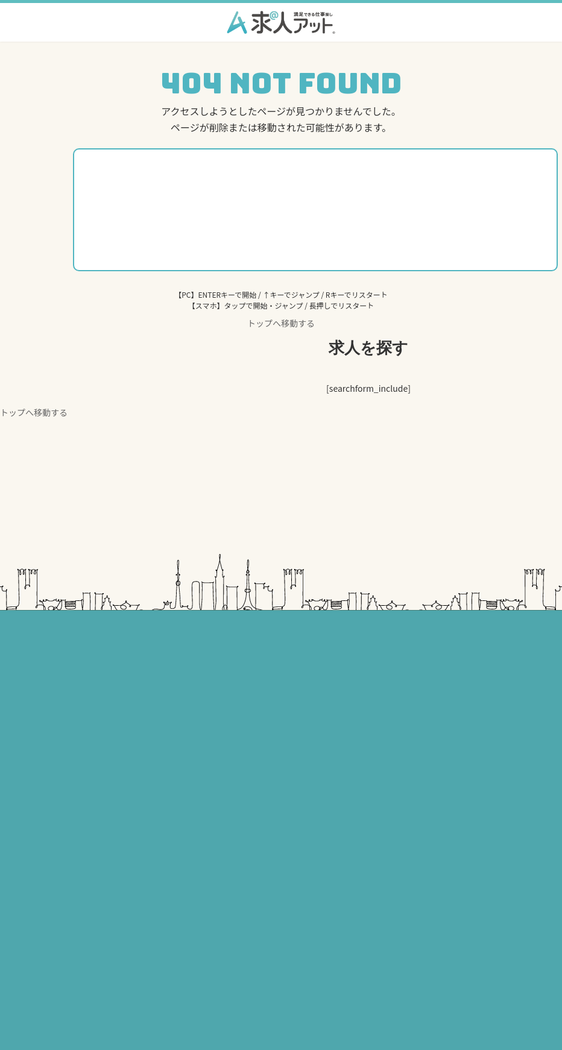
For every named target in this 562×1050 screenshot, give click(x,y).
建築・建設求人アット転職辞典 (355, 730)
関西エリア (315, 751)
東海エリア (315, 646)
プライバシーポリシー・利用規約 (134, 898)
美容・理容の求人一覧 (123, 730)
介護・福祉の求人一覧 (123, 688)
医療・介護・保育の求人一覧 (352, 667)
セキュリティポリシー (116, 919)
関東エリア (98, 646)
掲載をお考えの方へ (112, 855)
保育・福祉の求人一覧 (123, 709)
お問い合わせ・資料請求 (120, 961)
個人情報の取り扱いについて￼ (131, 939)
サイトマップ (102, 1003)
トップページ (102, 834)
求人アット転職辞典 (112, 877)
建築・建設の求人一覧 (123, 751)
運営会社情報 (102, 982)
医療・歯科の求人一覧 (123, 667)
